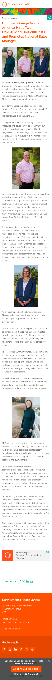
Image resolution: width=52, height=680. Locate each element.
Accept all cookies (26, 669)
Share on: (19, 581)
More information (24, 663)
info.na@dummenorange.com (15, 622)
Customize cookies (26, 674)
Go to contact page (11, 629)
